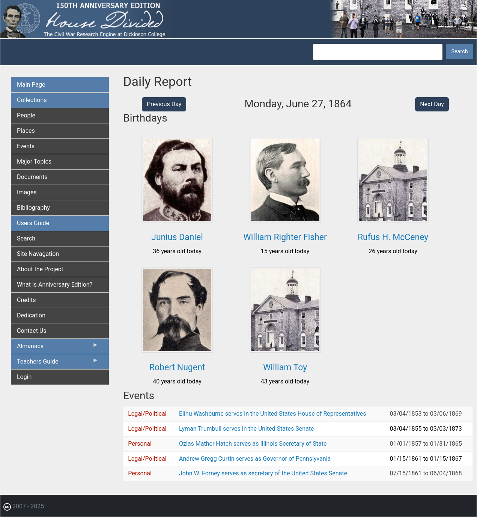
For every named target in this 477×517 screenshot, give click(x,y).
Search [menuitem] (26, 238)
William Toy (285, 367)
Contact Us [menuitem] (32, 330)
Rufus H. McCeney (393, 237)
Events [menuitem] (26, 146)
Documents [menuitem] (32, 176)
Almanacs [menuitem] (57, 348)
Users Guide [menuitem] (33, 223)
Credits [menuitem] (26, 300)
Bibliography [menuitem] (33, 207)
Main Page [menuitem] (31, 84)
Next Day (432, 104)
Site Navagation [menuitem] (38, 253)
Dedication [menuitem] (31, 315)
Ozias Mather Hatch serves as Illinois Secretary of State (253, 443)
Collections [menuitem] (32, 100)
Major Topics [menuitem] (34, 161)
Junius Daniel (177, 237)
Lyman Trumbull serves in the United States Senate (246, 428)
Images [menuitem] (27, 192)
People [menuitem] (26, 115)
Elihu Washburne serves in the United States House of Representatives (272, 413)
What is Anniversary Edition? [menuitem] (54, 284)
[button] (177, 219)
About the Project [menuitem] (40, 269)
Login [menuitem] (24, 376)
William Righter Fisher (285, 237)
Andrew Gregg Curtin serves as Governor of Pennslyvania (255, 458)
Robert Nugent (177, 367)
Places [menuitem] (26, 130)
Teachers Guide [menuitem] (57, 363)
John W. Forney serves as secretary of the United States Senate (263, 473)
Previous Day (164, 104)
